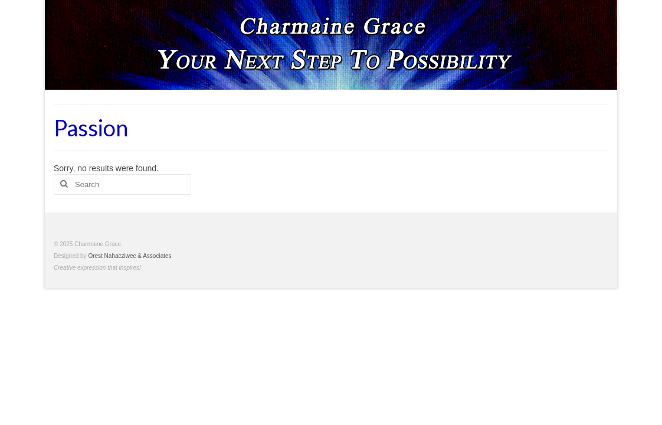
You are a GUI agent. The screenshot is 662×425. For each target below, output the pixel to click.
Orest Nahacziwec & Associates (129, 256)
